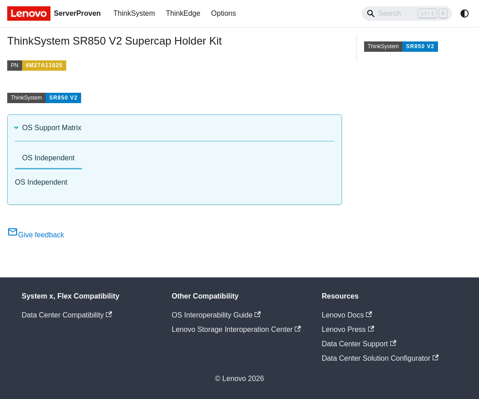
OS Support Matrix (52, 127)
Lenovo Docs (347, 315)
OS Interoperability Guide (216, 315)
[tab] (48, 159)
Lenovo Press (348, 329)
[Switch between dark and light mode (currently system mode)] (464, 13)
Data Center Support (359, 344)
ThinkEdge (183, 13)
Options (223, 13)
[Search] (407, 13)
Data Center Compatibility (67, 315)
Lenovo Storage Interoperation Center (236, 329)
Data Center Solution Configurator (380, 358)
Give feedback (35, 235)
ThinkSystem (134, 13)
